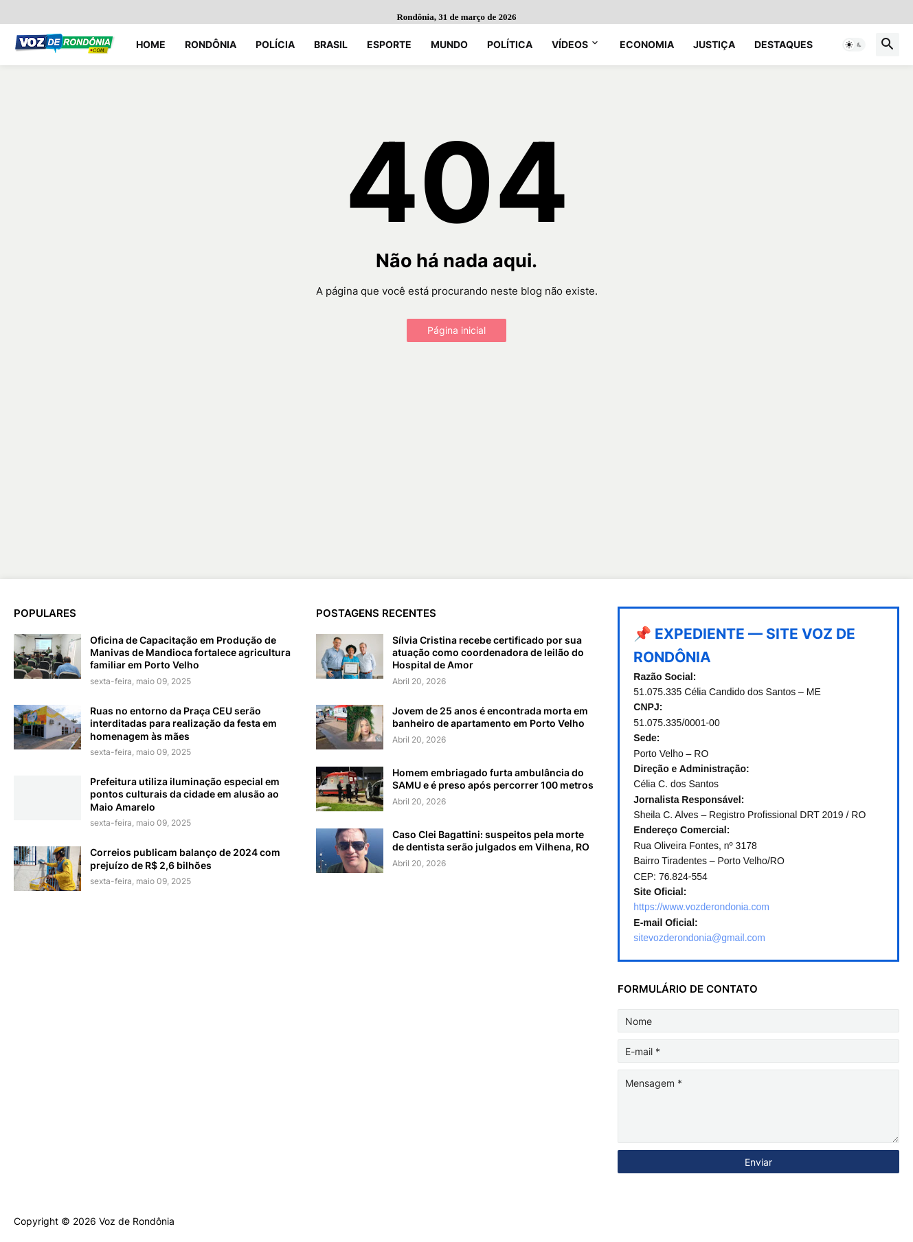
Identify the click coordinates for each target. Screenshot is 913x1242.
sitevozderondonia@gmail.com (699, 937)
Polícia (275, 44)
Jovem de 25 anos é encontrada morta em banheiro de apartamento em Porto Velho (490, 717)
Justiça (714, 44)
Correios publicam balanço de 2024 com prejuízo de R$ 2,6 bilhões (185, 858)
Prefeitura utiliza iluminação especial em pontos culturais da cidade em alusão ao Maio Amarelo (185, 794)
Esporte (389, 44)
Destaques (783, 44)
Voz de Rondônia (136, 1221)
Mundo (449, 44)
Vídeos (570, 44)
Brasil (331, 44)
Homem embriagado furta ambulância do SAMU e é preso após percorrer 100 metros (493, 779)
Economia (647, 44)
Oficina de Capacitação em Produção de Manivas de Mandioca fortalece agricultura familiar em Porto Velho (190, 652)
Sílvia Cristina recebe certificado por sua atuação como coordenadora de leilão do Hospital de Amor (488, 652)
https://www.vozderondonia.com (701, 906)
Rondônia (210, 44)
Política (509, 44)
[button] (854, 45)
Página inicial (456, 330)
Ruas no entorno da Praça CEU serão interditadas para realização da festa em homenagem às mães (183, 723)
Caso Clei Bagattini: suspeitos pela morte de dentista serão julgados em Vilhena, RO (490, 840)
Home (151, 44)
